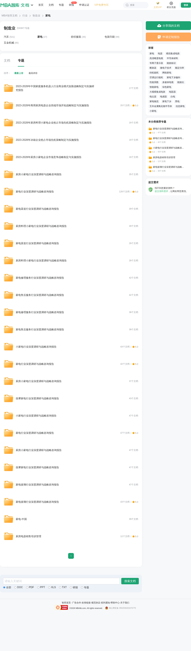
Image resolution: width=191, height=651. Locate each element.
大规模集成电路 (157, 91)
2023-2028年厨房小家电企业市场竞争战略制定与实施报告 (48, 157)
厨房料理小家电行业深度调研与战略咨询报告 (41, 226)
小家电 (153, 111)
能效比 (180, 82)
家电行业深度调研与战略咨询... (168, 128)
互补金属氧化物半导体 (161, 106)
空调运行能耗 (156, 77)
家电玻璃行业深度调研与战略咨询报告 (37, 484)
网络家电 (166, 72)
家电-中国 (21, 519)
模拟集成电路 (173, 53)
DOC (18, 587)
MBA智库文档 (9, 15)
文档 (51, 5)
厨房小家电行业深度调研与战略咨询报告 (39, 174)
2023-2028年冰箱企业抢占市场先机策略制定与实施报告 (47, 140)
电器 (160, 53)
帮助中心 (115, 602)
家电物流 (154, 101)
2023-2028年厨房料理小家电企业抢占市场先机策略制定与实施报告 (54, 122)
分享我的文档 (168, 26)
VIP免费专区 (101, 5)
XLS (52, 587)
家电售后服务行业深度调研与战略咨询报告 (40, 295)
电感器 (163, 96)
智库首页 (66, 602)
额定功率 (179, 68)
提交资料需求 (161, 191)
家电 (152, 53)
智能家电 (154, 87)
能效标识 (171, 63)
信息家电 (180, 106)
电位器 (153, 96)
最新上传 (18, 73)
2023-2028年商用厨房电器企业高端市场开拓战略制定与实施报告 (52, 105)
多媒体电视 (167, 82)
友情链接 (86, 602)
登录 (186, 5)
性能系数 (154, 82)
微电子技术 (165, 68)
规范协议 (95, 602)
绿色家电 (166, 87)
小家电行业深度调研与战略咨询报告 (36, 346)
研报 (71, 4)
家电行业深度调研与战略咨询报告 (35, 191)
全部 (7, 587)
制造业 (36, 15)
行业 (25, 15)
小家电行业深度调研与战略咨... (168, 148)
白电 (173, 96)
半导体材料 (172, 58)
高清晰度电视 (156, 58)
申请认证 (84, 5)
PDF (30, 587)
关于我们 (124, 602)
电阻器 (172, 91)
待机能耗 (154, 72)
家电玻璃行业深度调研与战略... (168, 167)
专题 (61, 5)
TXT (63, 587)
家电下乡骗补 (173, 77)
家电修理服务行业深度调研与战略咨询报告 (40, 277)
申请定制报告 (168, 37)
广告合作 (76, 602)
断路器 (153, 68)
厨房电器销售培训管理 (28, 536)
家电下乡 (166, 101)
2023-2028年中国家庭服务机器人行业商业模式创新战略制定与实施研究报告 (55, 88)
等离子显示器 (156, 63)
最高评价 (33, 73)
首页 (40, 5)
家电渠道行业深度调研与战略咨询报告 (37, 208)
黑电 (177, 101)
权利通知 (105, 602)
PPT (41, 587)
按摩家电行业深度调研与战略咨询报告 (37, 398)
